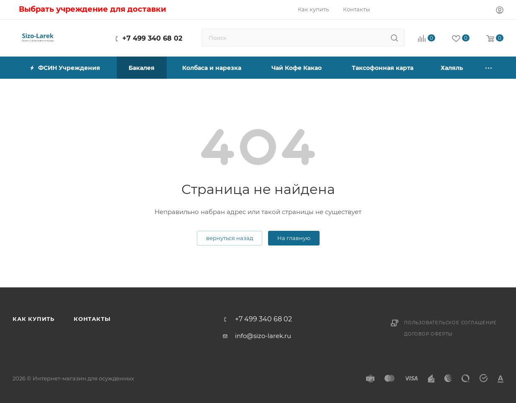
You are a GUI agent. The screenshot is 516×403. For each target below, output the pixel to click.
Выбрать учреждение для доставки (92, 9)
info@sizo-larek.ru (263, 336)
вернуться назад (229, 238)
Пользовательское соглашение (450, 323)
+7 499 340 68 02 (152, 38)
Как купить (33, 318)
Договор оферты (428, 334)
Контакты (92, 318)
